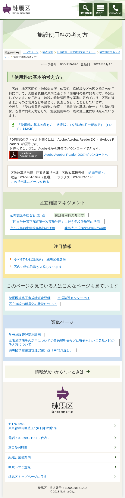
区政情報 (48, 52)
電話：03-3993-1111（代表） (29, 438)
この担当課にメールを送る (30, 181)
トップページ (30, 52)
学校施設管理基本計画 (25, 334)
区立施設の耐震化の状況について (33, 304)
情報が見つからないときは (59, 372)
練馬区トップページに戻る (27, 476)
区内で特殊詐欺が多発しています (38, 267)
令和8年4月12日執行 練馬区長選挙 (40, 259)
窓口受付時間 (18, 447)
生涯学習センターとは (73, 298)
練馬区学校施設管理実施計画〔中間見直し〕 (41, 350)
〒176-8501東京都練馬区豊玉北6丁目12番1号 (32, 426)
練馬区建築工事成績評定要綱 (29, 298)
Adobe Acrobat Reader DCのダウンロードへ (58, 154)
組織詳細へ (96, 172)
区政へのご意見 (19, 467)
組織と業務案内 (19, 457)
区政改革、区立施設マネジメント (76, 52)
